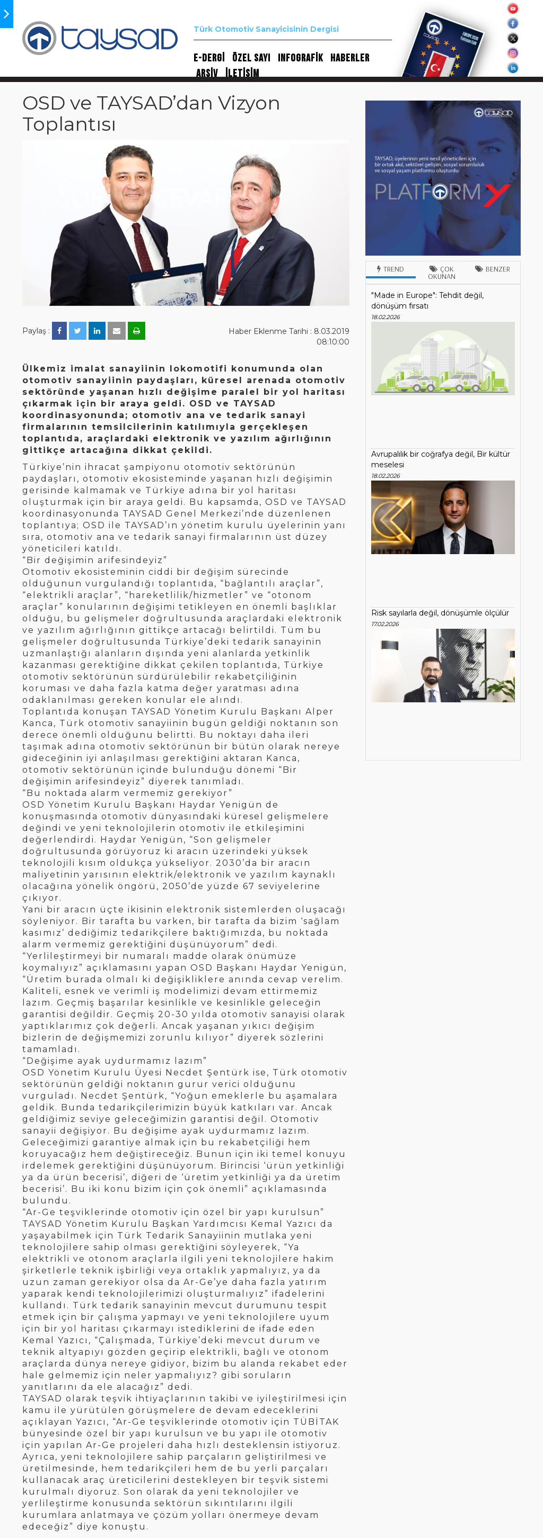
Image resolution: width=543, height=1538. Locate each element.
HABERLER (350, 58)
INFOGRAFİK (300, 58)
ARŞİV (207, 73)
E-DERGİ (209, 58)
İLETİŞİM (242, 73)
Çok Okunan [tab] (442, 272)
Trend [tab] (390, 269)
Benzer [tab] (492, 269)
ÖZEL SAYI (251, 58)
